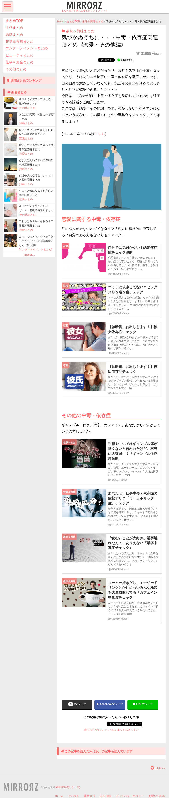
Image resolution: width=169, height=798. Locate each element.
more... (29, 254)
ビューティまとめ (20, 55)
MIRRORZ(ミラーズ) (67, 787)
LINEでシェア (143, 704)
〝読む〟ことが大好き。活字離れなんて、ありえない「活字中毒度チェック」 (132, 543)
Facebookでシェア (110, 704)
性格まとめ (14, 27)
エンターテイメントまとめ (27, 48)
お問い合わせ (157, 796)
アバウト (73, 796)
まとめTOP (73, 21)
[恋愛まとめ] (26, 138)
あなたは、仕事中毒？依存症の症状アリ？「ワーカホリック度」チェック (132, 498)
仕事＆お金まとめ (20, 62)
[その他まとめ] (27, 107)
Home (60, 21)
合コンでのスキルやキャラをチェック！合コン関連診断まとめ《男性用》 (36, 241)
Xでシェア (77, 704)
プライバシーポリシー (130, 796)
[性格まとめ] (26, 123)
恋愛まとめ (14, 34)
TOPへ (158, 768)
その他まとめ (16, 69)
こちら (99, 134)
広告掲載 (105, 796)
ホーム (59, 796)
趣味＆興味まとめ (92, 21)
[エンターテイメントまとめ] (35, 249)
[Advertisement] (111, 658)
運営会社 (89, 796)
